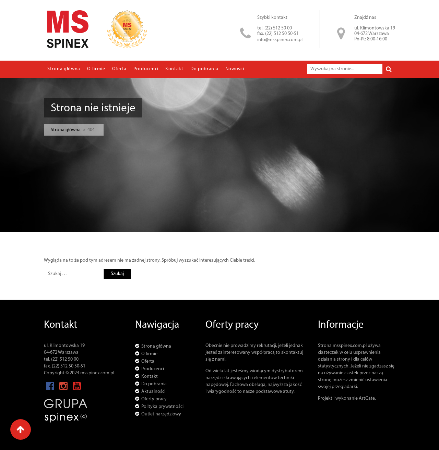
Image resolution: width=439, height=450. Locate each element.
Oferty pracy (154, 399)
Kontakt (174, 69)
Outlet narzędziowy (161, 414)
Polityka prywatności (162, 406)
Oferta (119, 69)
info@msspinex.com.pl (279, 39)
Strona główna (63, 69)
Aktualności (153, 391)
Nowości (234, 69)
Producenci (145, 69)
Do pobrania (204, 69)
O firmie (96, 69)
